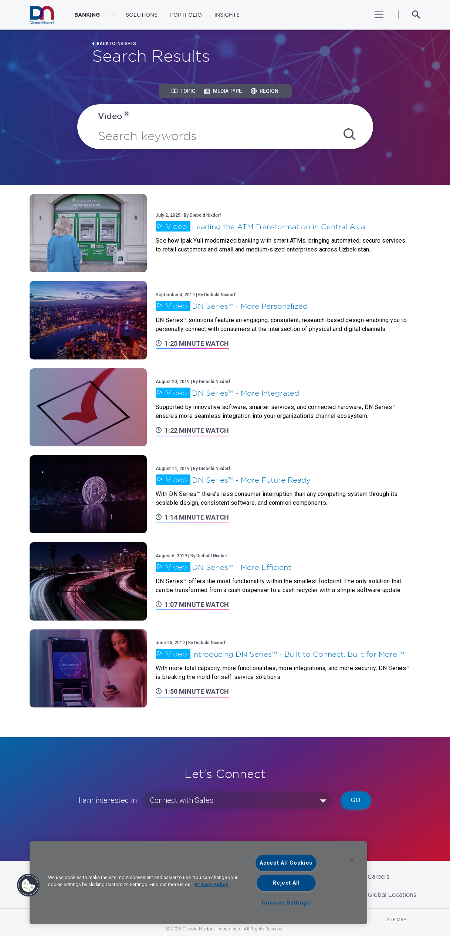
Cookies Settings (286, 903)
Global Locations (392, 894)
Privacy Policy (211, 884)
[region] (198, 882)
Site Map (396, 919)
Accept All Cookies (286, 863)
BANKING (87, 14)
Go (356, 800)
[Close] (352, 859)
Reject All (286, 883)
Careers (378, 876)
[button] (28, 885)
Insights (227, 14)
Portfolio (186, 14)
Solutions (142, 14)
